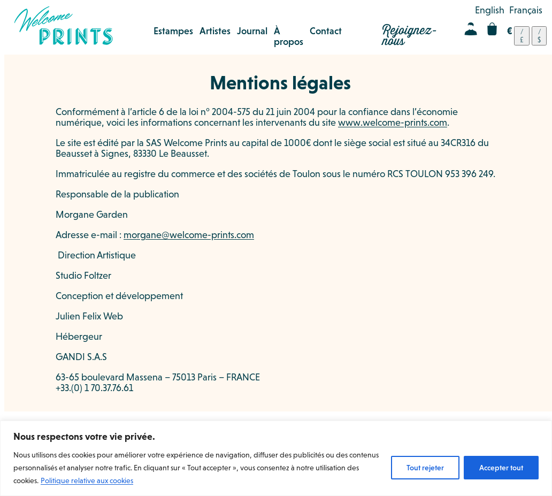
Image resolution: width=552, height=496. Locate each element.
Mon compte (470, 28)
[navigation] (527, 35)
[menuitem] (489, 10)
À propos (288, 36)
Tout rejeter (425, 467)
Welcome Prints (63, 25)
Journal (252, 31)
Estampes (173, 31)
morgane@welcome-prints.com (189, 235)
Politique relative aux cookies (87, 480)
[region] (276, 458)
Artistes (215, 31)
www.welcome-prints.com (392, 122)
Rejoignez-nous (409, 35)
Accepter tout (501, 467)
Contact (326, 31)
